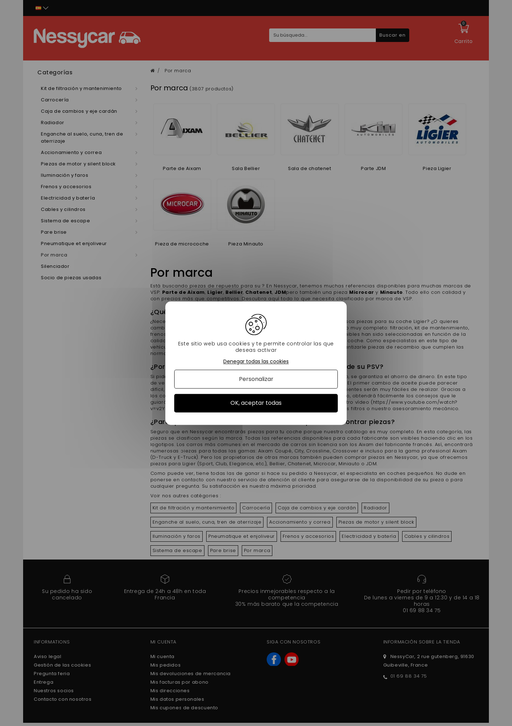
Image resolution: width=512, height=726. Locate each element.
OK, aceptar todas (256, 403)
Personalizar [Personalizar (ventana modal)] (256, 379)
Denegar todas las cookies (256, 362)
